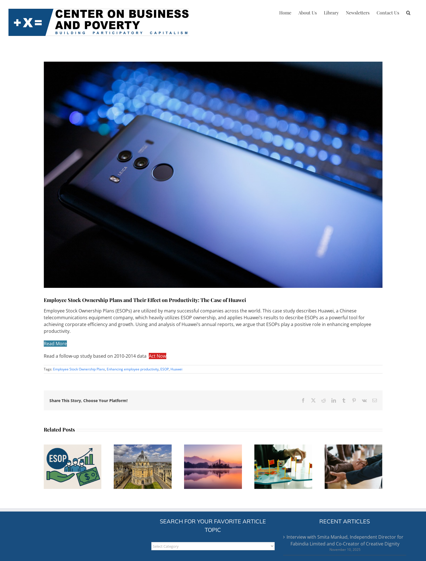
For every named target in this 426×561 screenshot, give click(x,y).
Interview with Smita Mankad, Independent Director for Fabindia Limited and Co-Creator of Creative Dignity (345, 540)
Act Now (157, 356)
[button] (408, 12)
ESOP (164, 369)
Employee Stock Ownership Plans (79, 369)
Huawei (176, 369)
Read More (55, 343)
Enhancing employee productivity (133, 369)
